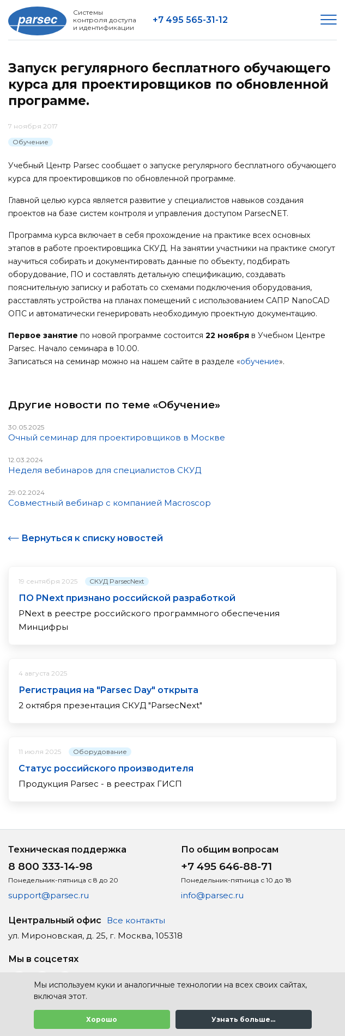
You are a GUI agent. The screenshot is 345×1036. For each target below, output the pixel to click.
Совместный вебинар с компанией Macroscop (109, 503)
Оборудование (100, 751)
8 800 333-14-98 (50, 866)
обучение (259, 361)
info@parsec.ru (212, 895)
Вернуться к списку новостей (92, 538)
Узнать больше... (243, 1019)
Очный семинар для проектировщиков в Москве (116, 437)
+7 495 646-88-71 (226, 866)
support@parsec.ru (48, 895)
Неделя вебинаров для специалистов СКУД (104, 470)
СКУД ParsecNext (116, 581)
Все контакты (136, 920)
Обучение (31, 142)
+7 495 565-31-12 (190, 20)
